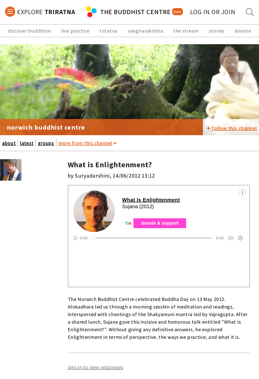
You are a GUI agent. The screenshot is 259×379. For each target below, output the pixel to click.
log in (212, 12)
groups (46, 143)
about (9, 143)
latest (27, 143)
